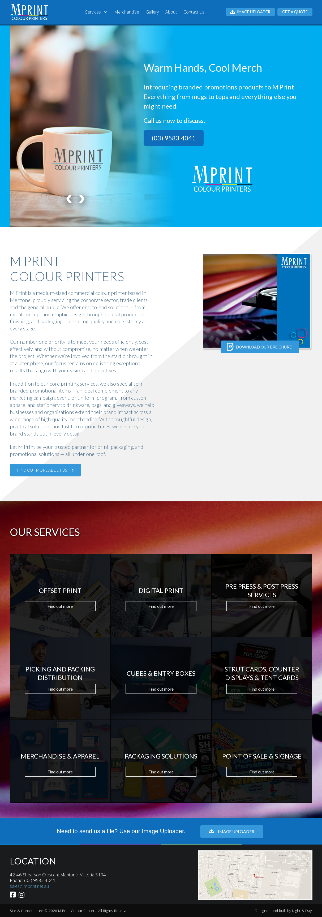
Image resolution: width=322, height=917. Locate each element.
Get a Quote (295, 12)
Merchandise (126, 12)
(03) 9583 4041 (174, 138)
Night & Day (302, 910)
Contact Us (193, 12)
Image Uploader (250, 12)
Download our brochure (259, 347)
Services (93, 12)
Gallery (152, 12)
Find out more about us (45, 470)
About (171, 12)
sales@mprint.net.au (29, 886)
